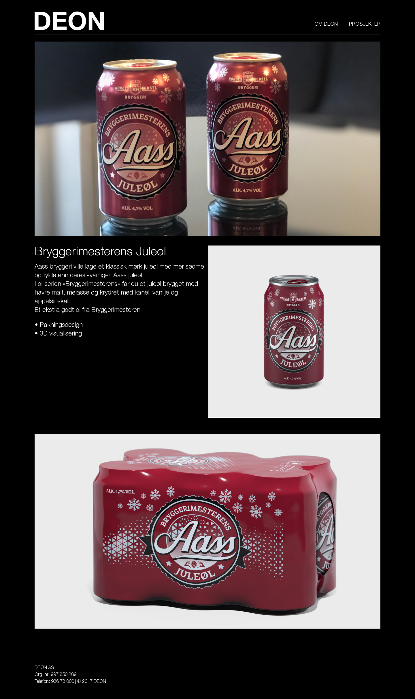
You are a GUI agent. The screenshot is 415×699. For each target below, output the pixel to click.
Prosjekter (364, 24)
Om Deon (326, 24)
